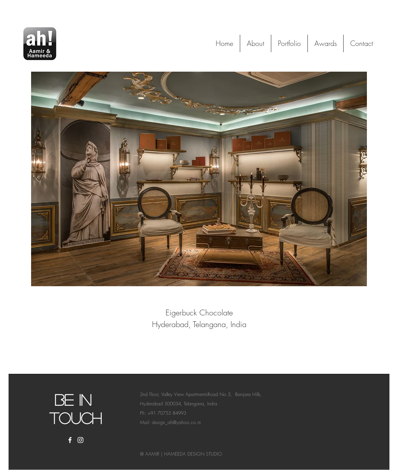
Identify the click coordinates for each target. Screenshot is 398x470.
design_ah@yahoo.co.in (176, 422)
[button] (199, 179)
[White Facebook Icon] (70, 440)
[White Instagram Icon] (80, 440)
